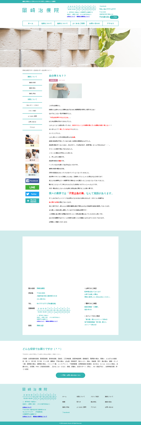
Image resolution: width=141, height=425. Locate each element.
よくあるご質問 (78, 23)
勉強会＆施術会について (83, 16)
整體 (63, 400)
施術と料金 (32, 93)
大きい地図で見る (41, 299)
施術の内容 (32, 82)
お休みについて (71, 16)
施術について (62, 23)
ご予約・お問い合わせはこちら (70, 375)
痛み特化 (93, 400)
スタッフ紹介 (32, 110)
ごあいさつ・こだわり (32, 105)
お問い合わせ (94, 23)
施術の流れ (32, 88)
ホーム (30, 23)
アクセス (110, 23)
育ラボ (78, 400)
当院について (46, 23)
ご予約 (114, 17)
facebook (102, 6)
